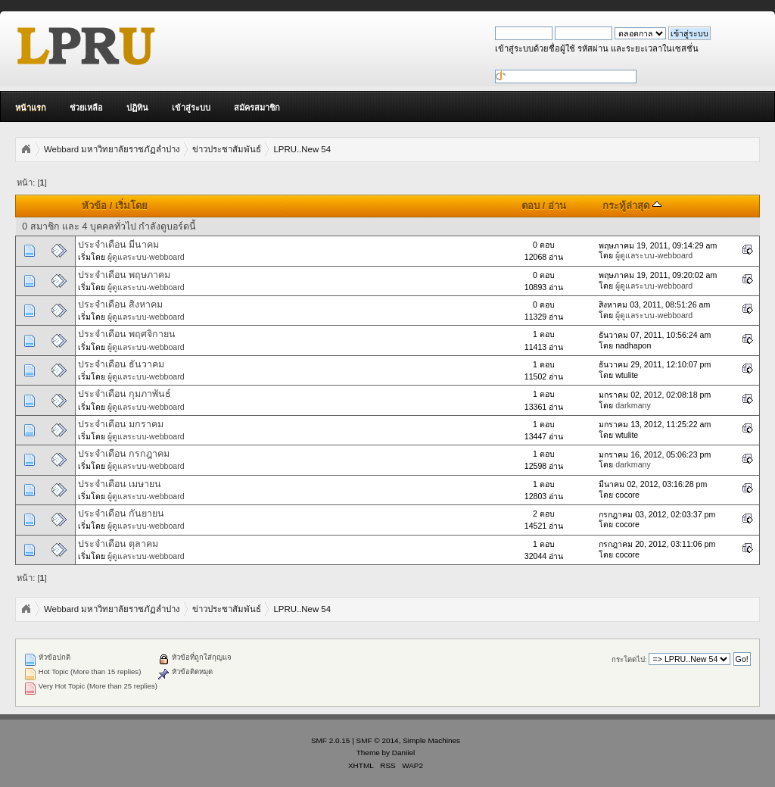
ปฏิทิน (137, 107)
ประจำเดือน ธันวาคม (121, 364)
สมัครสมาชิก (257, 107)
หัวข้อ (94, 205)
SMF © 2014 (377, 740)
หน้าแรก (30, 107)
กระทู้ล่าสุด (631, 205)
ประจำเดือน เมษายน (119, 484)
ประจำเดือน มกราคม (120, 424)
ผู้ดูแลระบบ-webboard (146, 256)
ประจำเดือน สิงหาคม (120, 304)
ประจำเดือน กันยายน (121, 513)
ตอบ (530, 205)
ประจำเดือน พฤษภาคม (124, 275)
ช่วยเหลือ (86, 107)
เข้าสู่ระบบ (191, 107)
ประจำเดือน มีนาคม (118, 244)
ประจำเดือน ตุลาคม (118, 544)
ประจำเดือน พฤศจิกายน (127, 334)
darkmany (633, 405)
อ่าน (557, 205)
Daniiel (403, 752)
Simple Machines (431, 740)
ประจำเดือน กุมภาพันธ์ (124, 394)
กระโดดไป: (629, 659)
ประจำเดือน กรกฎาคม (124, 453)
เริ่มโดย (131, 205)
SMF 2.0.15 (330, 740)
